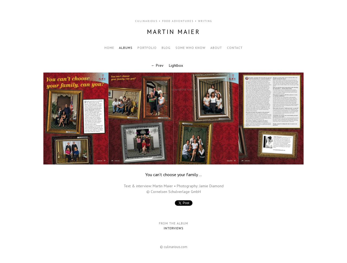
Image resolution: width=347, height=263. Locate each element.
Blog (166, 48)
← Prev (157, 65)
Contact (235, 48)
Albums (126, 48)
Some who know (190, 48)
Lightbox (176, 65)
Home (109, 48)
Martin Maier (173, 32)
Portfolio (147, 48)
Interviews (174, 228)
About (216, 48)
